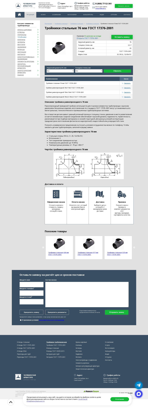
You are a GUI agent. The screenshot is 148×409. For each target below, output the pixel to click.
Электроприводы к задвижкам (25, 58)
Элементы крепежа (25, 61)
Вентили (21, 45)
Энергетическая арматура (24, 71)
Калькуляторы (88, 15)
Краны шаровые (24, 30)
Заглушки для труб (52, 364)
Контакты (127, 15)
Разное (20, 75)
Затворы (21, 42)
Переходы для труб (24, 364)
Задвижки (21, 47)
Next (134, 248)
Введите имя (25, 285)
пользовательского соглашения (51, 325)
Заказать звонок (123, 6)
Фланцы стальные (52, 358)
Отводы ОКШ (21, 361)
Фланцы (21, 49)
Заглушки (21, 52)
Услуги (43, 15)
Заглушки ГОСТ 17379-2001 (55, 367)
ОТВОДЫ (21, 32)
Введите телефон (27, 293)
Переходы (21, 35)
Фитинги (21, 54)
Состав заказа (51, 285)
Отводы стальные (23, 352)
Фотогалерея (72, 15)
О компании (56, 15)
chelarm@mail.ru (100, 8)
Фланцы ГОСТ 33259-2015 (55, 361)
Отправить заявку (116, 317)
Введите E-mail (26, 302)
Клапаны (21, 40)
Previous (43, 248)
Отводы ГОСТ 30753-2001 (26, 358)
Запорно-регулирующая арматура (24, 66)
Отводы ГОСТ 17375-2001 (26, 355)
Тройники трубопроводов (56, 352)
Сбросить (117, 71)
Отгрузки (114, 15)
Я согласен (120, 399)
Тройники (21, 37)
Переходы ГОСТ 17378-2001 (26, 367)
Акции (102, 15)
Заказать (127, 83)
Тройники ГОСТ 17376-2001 (56, 355)
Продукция (30, 15)
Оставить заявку (122, 37)
